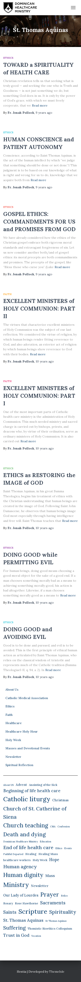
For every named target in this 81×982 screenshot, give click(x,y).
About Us (11, 689)
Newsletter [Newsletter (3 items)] (40, 886)
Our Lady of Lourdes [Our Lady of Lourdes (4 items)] (20, 895)
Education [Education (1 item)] (45, 841)
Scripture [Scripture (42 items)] (32, 911)
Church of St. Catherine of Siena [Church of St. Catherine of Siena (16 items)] (35, 812)
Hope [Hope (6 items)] (54, 859)
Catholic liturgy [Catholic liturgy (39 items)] (26, 799)
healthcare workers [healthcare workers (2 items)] (17, 860)
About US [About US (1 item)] (8, 785)
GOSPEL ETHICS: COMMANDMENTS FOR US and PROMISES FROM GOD (39, 221)
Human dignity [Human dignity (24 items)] (23, 874)
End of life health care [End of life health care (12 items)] (28, 847)
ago (44, 113)
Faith (7, 294)
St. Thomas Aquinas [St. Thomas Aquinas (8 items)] (23, 920)
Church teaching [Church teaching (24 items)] (25, 825)
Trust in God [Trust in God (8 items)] (16, 935)
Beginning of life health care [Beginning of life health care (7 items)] (31, 790)
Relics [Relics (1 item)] (64, 895)
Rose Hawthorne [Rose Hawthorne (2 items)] (26, 903)
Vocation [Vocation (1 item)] (36, 935)
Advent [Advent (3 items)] (21, 785)
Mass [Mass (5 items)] (50, 875)
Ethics (8, 57)
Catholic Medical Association (26, 698)
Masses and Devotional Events (27, 748)
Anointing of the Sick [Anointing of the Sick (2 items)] (43, 785)
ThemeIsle (56, 972)
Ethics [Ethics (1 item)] (58, 848)
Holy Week (13, 740)
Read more (40, 105)
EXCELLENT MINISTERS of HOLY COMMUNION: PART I (39, 396)
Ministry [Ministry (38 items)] (16, 885)
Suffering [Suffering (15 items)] (14, 928)
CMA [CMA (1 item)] (53, 826)
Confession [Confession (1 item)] (63, 826)
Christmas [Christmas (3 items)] (60, 800)
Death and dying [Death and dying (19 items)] (24, 834)
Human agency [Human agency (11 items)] (20, 866)
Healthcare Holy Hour (21, 731)
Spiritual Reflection (19, 765)
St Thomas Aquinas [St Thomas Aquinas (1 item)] (56, 920)
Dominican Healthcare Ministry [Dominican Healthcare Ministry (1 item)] (20, 841)
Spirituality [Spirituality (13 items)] (62, 912)
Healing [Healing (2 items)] (31, 854)
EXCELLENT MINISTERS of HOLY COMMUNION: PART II (39, 308)
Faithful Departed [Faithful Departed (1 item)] (13, 854)
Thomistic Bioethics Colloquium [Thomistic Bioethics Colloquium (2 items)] (50, 928)
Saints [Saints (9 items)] (9, 912)
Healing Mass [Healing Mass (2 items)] (48, 854)
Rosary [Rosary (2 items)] (8, 903)
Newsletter (13, 757)
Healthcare (13, 723)
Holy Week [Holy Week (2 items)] (40, 860)
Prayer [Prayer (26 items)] (49, 894)
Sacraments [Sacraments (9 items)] (52, 903)
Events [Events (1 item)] (68, 848)
